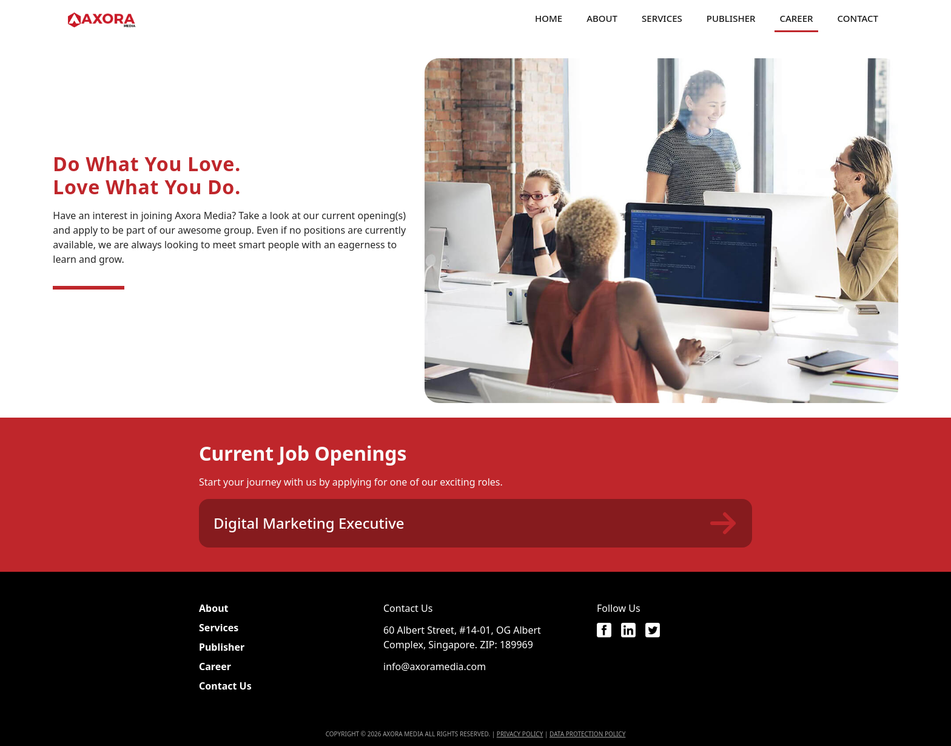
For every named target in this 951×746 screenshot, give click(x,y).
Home (548, 18)
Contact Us (225, 686)
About (601, 18)
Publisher (731, 18)
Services (662, 18)
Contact (858, 18)
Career (796, 18)
